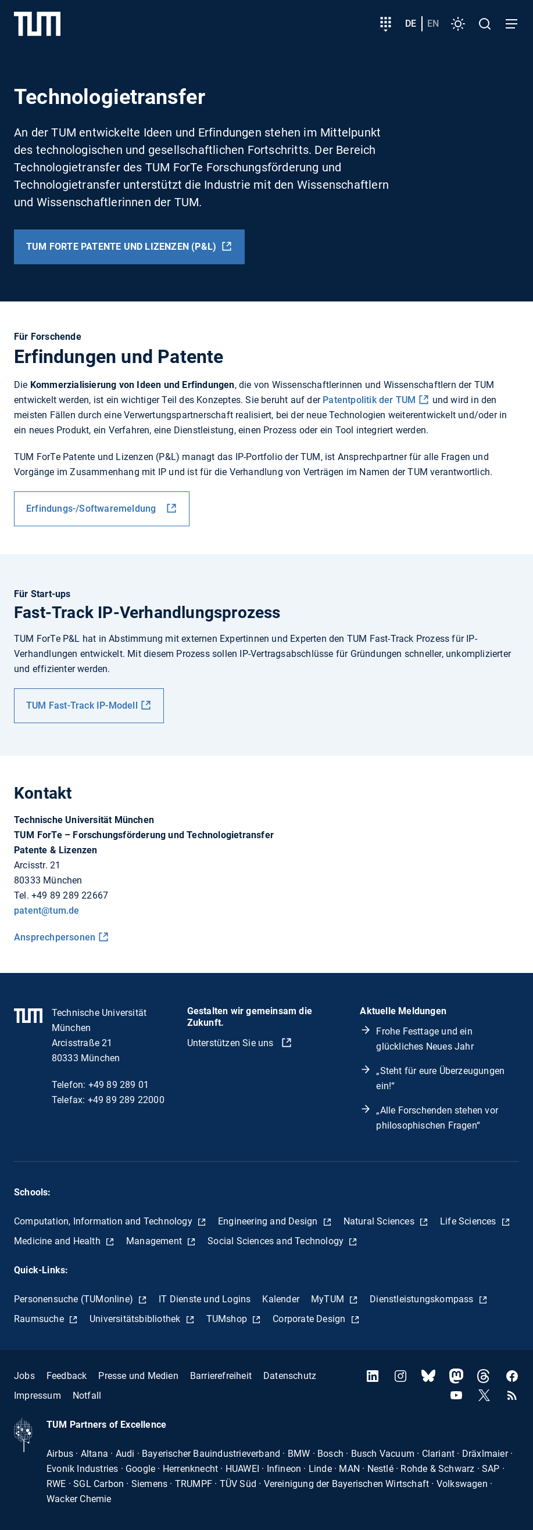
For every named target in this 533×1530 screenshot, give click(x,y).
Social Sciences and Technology (277, 1241)
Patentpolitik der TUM (369, 399)
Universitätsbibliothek (136, 1318)
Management (155, 1241)
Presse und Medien (138, 1375)
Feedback (66, 1375)
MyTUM (328, 1299)
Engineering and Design (269, 1221)
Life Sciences (469, 1221)
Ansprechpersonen (54, 937)
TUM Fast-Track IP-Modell (82, 705)
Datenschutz (289, 1375)
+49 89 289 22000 (126, 1099)
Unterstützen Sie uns (231, 1042)
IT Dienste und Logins (205, 1299)
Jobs (24, 1375)
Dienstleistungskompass (423, 1299)
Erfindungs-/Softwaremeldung (94, 508)
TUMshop (228, 1318)
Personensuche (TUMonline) (74, 1299)
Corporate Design (310, 1318)
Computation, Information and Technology (104, 1221)
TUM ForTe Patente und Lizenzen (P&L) (122, 246)
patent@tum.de (47, 910)
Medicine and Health (58, 1241)
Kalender (280, 1299)
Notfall (87, 1395)
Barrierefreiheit (221, 1375)
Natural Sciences (380, 1221)
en (433, 23)
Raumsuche (40, 1318)
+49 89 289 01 (118, 1084)
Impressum (37, 1395)
